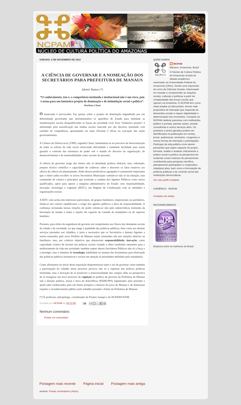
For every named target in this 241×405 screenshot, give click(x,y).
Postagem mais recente (58, 384)
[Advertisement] (92, 353)
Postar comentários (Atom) (63, 391)
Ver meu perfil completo (166, 180)
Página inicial (93, 384)
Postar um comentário (56, 317)
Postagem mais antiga (128, 384)
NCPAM (177, 63)
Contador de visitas (164, 196)
